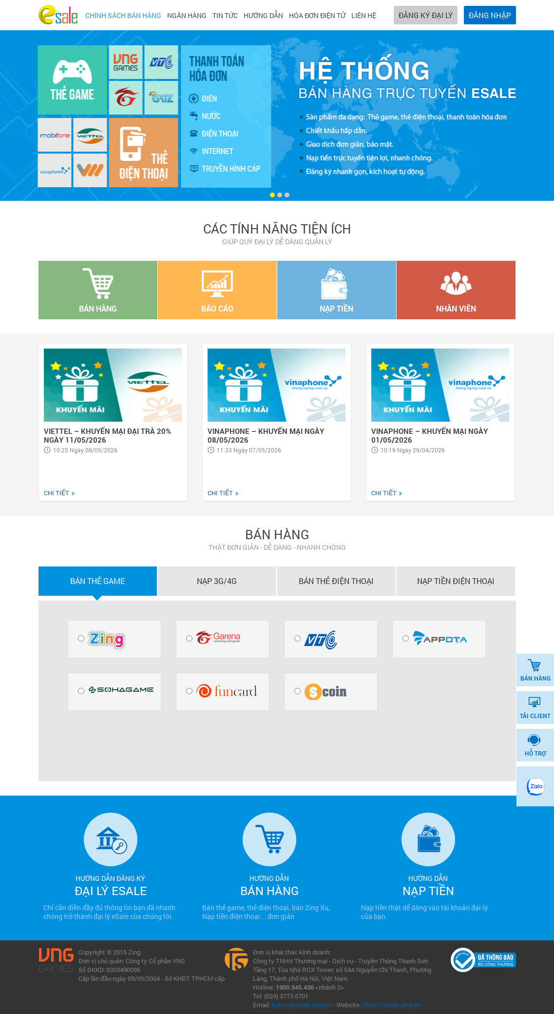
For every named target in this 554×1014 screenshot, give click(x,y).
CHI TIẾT (59, 492)
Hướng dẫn (263, 15)
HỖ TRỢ (535, 745)
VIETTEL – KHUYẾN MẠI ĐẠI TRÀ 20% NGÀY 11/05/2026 (107, 435)
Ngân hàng (187, 15)
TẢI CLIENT (535, 708)
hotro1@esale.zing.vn (301, 1004)
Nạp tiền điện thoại (456, 581)
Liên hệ (363, 15)
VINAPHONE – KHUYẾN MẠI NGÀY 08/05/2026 (266, 435)
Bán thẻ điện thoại (336, 581)
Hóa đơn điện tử (317, 15)
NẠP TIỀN (336, 290)
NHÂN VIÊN (456, 290)
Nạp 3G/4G (217, 581)
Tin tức (225, 15)
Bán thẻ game (97, 581)
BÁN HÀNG (535, 670)
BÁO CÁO (217, 290)
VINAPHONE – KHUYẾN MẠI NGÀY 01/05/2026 (429, 435)
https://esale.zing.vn (391, 1004)
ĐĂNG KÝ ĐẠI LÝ (426, 15)
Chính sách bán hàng (123, 15)
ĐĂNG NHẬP (490, 15)
